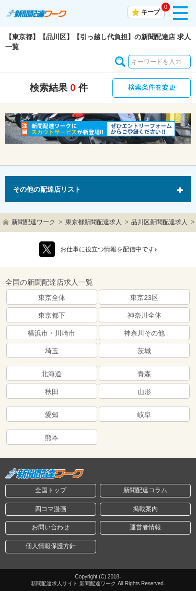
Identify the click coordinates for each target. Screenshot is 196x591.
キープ (150, 12)
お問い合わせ (51, 527)
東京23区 (144, 298)
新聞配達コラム (145, 490)
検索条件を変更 (152, 87)
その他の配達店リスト (47, 189)
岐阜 (144, 415)
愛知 (52, 415)
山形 (144, 392)
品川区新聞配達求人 (159, 222)
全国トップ (50, 490)
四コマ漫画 (50, 509)
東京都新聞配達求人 (93, 222)
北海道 (51, 374)
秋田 (52, 392)
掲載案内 (145, 509)
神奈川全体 (145, 315)
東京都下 (51, 315)
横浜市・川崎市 (51, 333)
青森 (144, 374)
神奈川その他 (144, 333)
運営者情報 (145, 527)
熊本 (52, 438)
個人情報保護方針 (51, 546)
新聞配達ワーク (33, 222)
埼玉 (52, 351)
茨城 (144, 351)
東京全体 (51, 298)
